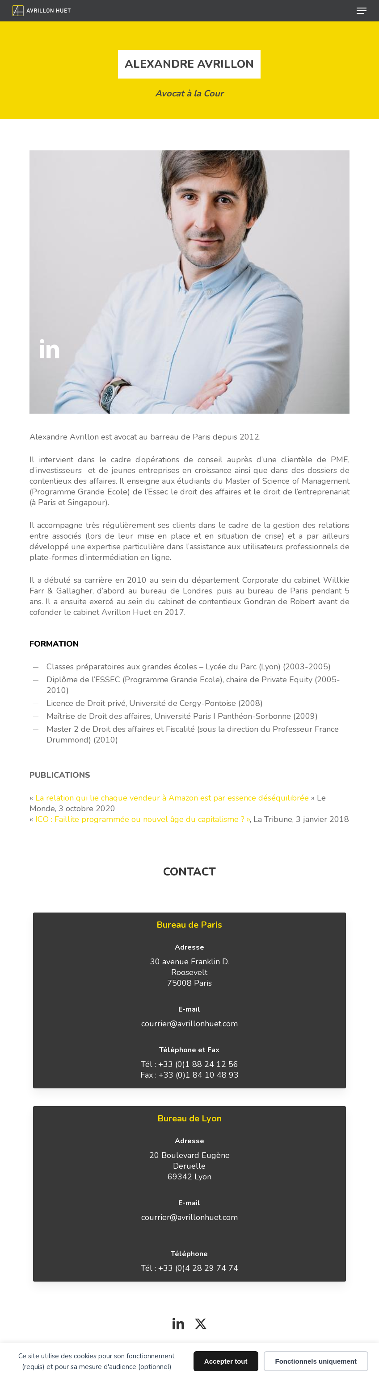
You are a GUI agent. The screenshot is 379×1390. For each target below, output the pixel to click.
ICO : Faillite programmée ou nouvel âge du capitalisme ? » (142, 819)
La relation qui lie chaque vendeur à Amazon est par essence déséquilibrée (172, 798)
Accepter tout (226, 1361)
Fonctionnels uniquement (316, 1361)
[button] (361, 10)
